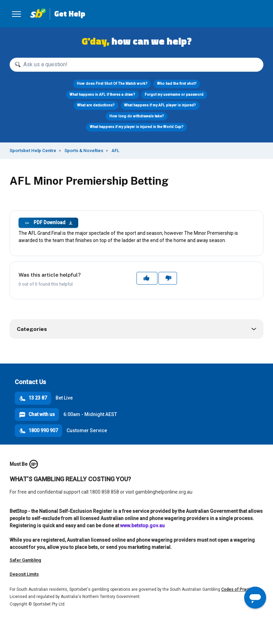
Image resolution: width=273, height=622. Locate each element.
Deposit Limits (24, 574)
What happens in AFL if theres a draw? (102, 94)
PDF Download (48, 223)
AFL (115, 150)
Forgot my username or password (174, 94)
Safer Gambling (25, 560)
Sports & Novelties (83, 150)
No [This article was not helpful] (168, 278)
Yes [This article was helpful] (147, 278)
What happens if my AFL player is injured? (160, 105)
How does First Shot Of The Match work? (112, 83)
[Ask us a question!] (136, 65)
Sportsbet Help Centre (33, 150)
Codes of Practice (238, 589)
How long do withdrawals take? (136, 116)
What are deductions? (96, 105)
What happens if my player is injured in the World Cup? (136, 127)
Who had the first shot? (177, 83)
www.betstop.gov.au (142, 525)
